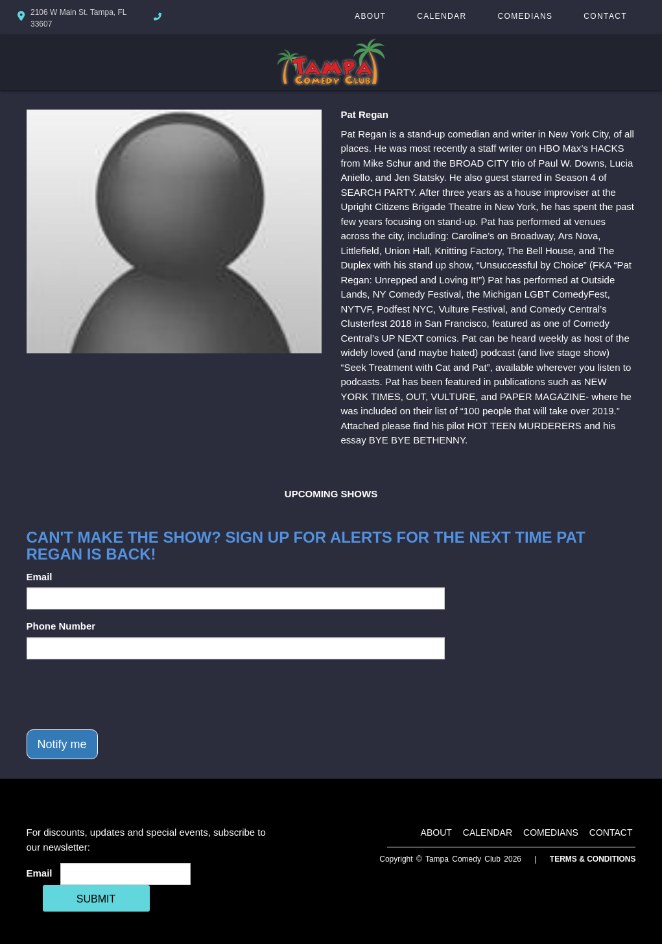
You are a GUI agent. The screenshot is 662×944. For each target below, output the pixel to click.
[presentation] (125, 694)
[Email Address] (125, 874)
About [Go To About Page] (370, 16)
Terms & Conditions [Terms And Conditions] (593, 859)
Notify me (62, 744)
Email (40, 576)
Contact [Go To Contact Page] (605, 16)
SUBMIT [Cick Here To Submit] (96, 898)
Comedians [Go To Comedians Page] (524, 16)
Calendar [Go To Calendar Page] (441, 16)
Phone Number (61, 625)
